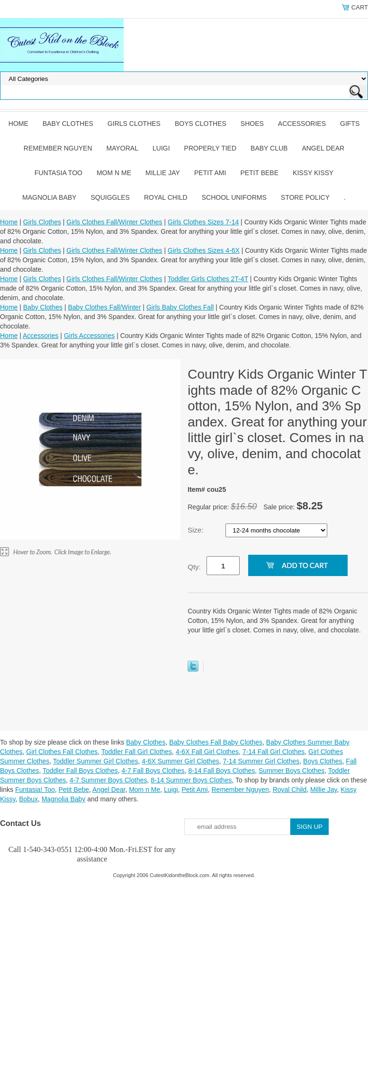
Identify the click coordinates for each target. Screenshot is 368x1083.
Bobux (28, 799)
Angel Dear (323, 148)
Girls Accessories (89, 335)
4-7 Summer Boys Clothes (108, 780)
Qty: (194, 567)
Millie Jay (162, 173)
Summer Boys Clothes (291, 770)
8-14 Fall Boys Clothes (221, 770)
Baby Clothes (68, 123)
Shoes (252, 123)
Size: (197, 530)
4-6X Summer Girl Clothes (180, 761)
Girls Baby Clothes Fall (180, 307)
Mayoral (122, 148)
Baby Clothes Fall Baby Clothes (215, 742)
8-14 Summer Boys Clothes (191, 780)
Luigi (161, 148)
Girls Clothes (134, 123)
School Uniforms (234, 197)
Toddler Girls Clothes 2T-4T (208, 279)
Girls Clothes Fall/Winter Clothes (114, 222)
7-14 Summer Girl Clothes (261, 761)
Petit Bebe (259, 173)
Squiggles (109, 197)
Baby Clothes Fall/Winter (104, 307)
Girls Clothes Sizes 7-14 (203, 222)
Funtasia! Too (35, 789)
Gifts (349, 123)
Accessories (302, 123)
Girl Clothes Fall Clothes (62, 751)
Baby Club (269, 148)
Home (18, 123)
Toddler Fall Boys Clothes (80, 770)
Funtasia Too (58, 173)
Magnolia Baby (49, 197)
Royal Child (166, 197)
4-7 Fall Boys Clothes (153, 770)
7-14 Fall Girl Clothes (273, 751)
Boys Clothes (200, 123)
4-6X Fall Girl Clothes (207, 751)
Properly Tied (210, 148)
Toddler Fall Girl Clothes (136, 751)
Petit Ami (210, 173)
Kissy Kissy (313, 173)
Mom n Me (114, 173)
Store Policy (305, 197)
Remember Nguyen (58, 148)
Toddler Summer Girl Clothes (95, 761)
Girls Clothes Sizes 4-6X (204, 250)
